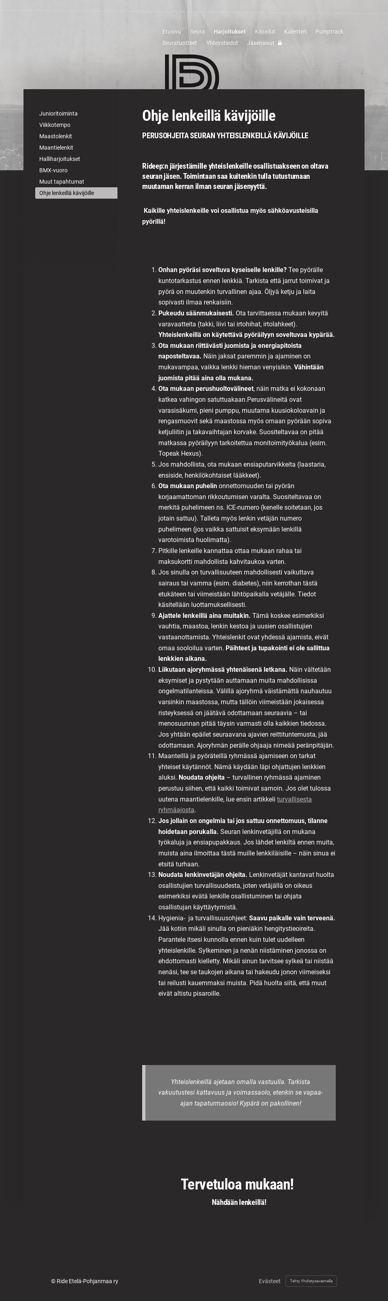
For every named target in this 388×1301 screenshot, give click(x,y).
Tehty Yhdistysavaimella (311, 1281)
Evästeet (270, 1281)
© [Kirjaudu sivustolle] (54, 1281)
